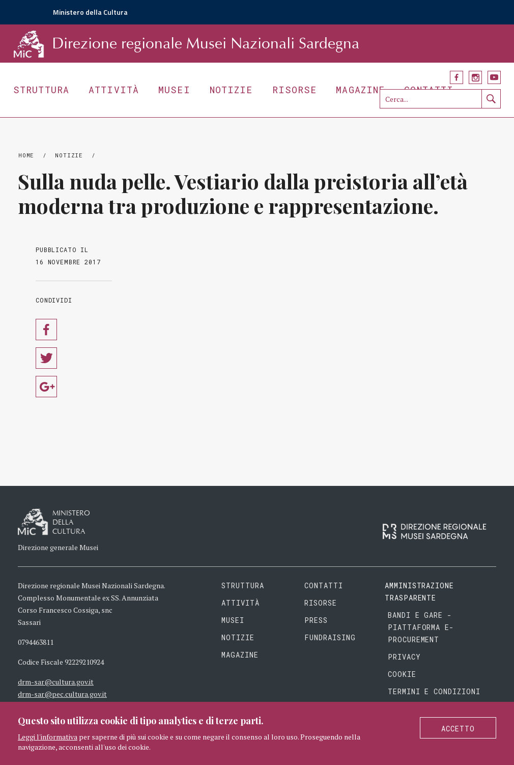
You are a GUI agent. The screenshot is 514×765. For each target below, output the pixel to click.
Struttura (41, 90)
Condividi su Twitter (46, 358)
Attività (114, 90)
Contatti (323, 585)
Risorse (294, 90)
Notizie (231, 90)
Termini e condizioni (434, 691)
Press (316, 620)
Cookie (402, 674)
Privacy (404, 657)
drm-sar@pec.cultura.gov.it (62, 694)
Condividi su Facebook (46, 329)
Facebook (456, 77)
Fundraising (330, 637)
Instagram (475, 77)
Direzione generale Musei (58, 547)
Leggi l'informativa (47, 737)
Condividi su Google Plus (46, 386)
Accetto (458, 728)
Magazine (360, 90)
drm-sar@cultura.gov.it (56, 682)
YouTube (494, 77)
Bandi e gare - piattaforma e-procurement (421, 627)
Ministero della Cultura (90, 12)
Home (26, 155)
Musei (174, 90)
